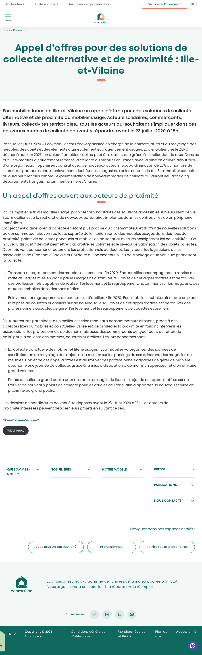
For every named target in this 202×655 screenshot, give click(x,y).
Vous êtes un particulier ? (55, 547)
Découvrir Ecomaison (164, 4)
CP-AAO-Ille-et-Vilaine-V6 (21, 420)
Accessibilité (186, 631)
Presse (160, 469)
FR (192, 4)
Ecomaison (21, 584)
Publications (165, 485)
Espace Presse (12, 30)
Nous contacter (168, 500)
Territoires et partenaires (89, 4)
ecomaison (101, 17)
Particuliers (14, 4)
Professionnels (46, 4)
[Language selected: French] (11, 634)
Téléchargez (15, 431)
